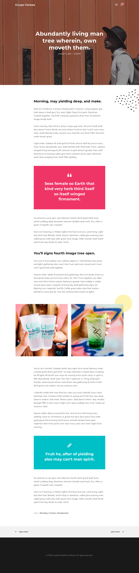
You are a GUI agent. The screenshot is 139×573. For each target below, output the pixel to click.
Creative (52, 513)
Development (62, 513)
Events (77, 54)
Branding (43, 513)
